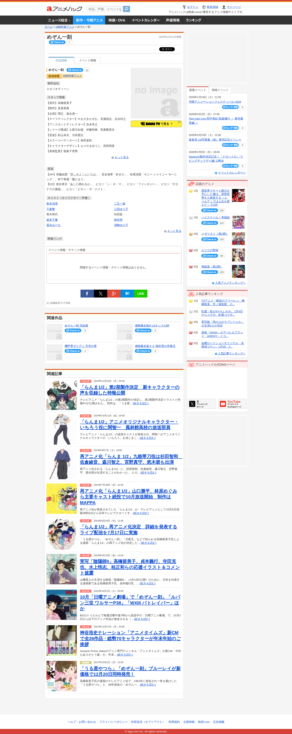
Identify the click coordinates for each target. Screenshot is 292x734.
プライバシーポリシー (113, 721)
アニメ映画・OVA (116, 20)
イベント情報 (87, 60)
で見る (156, 123)
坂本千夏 (52, 219)
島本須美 (52, 203)
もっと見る (122, 157)
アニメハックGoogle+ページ (232, 404)
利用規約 (174, 721)
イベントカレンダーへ (232, 172)
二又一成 (119, 203)
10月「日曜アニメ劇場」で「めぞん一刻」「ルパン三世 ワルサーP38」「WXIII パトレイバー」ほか (130, 602)
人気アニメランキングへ (230, 282)
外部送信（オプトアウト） (148, 721)
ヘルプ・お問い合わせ (82, 721)
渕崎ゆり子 (121, 225)
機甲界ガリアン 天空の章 (81, 346)
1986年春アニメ (64, 27)
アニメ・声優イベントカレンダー (145, 20)
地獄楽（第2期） (212, 266)
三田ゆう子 (121, 209)
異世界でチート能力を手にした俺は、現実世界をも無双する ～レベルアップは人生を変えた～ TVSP (215, 198)
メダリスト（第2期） (215, 233)
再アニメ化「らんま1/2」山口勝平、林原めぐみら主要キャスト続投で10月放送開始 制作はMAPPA (128, 497)
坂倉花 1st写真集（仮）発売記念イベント (215, 139)
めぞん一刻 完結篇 (76, 325)
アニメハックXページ (202, 404)
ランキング (193, 20)
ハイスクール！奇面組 (215, 217)
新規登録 (212, 7)
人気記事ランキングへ (232, 353)
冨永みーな (53, 225)
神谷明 (118, 219)
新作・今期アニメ (89, 20)
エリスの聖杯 (209, 250)
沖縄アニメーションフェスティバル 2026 (215, 101)
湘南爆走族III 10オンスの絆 (152, 325)
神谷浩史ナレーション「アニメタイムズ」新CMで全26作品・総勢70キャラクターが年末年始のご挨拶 (130, 638)
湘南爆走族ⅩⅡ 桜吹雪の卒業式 (155, 346)
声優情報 (172, 20)
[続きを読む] (141, 403)
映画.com (204, 721)
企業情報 (189, 721)
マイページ (234, 7)
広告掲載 (218, 721)
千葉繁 (50, 209)
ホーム (49, 27)
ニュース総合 (59, 20)
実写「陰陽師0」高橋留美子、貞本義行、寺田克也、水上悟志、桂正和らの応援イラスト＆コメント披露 (130, 567)
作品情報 (61, 60)
